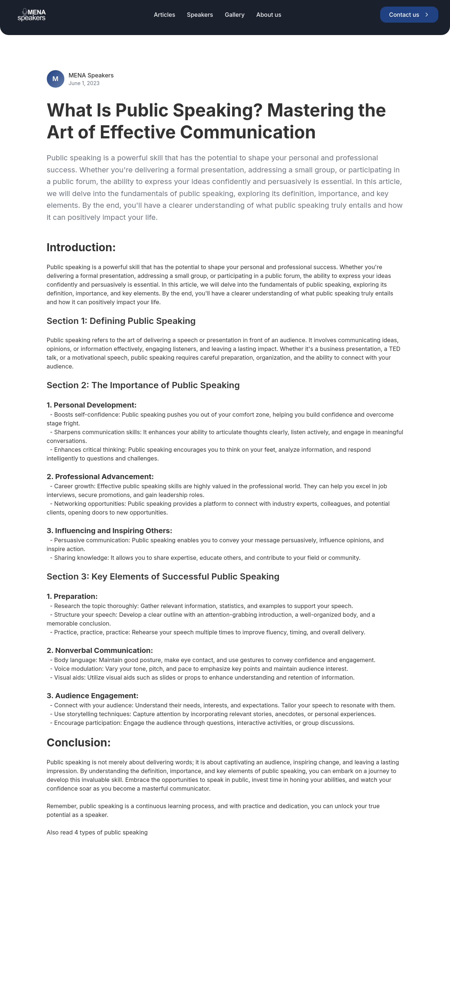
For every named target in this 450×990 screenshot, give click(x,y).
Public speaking (69, 267)
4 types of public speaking (111, 832)
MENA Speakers (91, 75)
